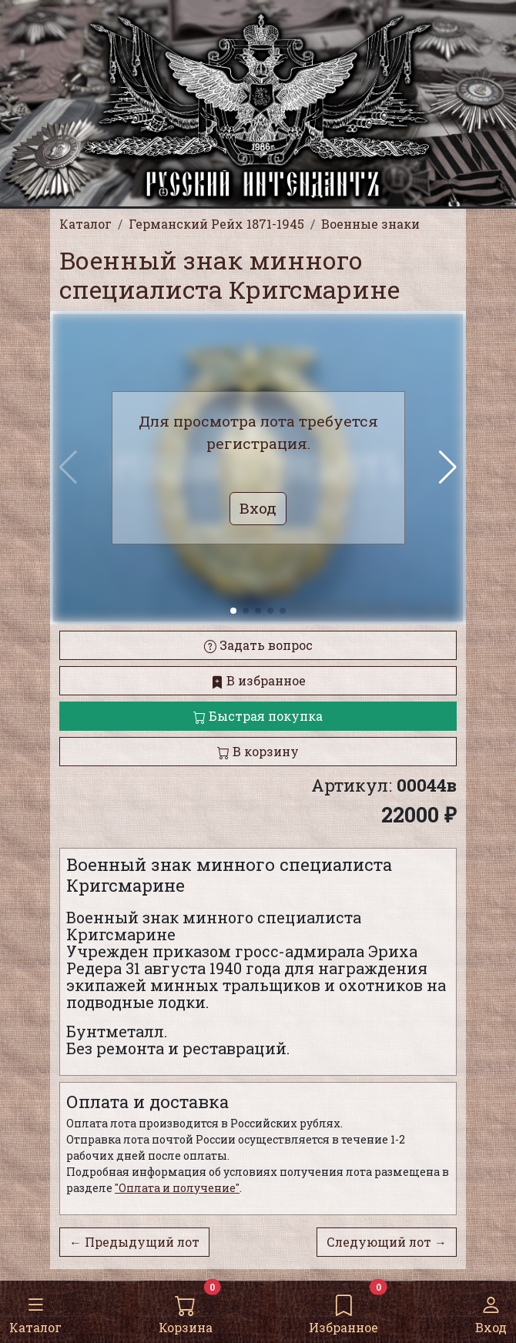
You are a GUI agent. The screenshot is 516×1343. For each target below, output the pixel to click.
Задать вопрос (258, 645)
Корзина (186, 1311)
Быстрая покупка (258, 716)
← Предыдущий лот (134, 1242)
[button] (447, 467)
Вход (491, 1311)
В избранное (258, 680)
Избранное (343, 1311)
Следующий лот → (387, 1242)
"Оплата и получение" (177, 1188)
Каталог (35, 1311)
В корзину (258, 751)
